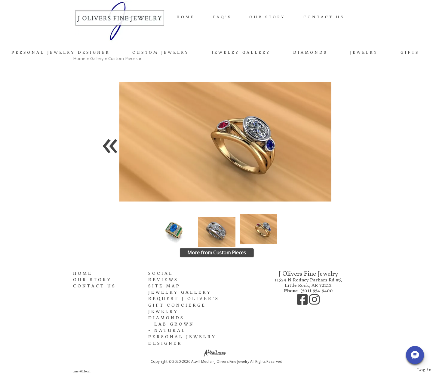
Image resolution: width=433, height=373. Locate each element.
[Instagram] (314, 302)
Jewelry (364, 52)
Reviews (163, 279)
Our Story (267, 17)
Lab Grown (174, 324)
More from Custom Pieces (216, 252)
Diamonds (310, 52)
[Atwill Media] (216, 353)
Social (160, 273)
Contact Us (323, 17)
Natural (170, 330)
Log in (424, 369)
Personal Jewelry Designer (60, 52)
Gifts (410, 52)
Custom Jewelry (160, 52)
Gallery (97, 58)
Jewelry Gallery (241, 52)
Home (186, 17)
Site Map (164, 286)
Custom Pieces (123, 58)
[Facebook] (303, 302)
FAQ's (222, 17)
